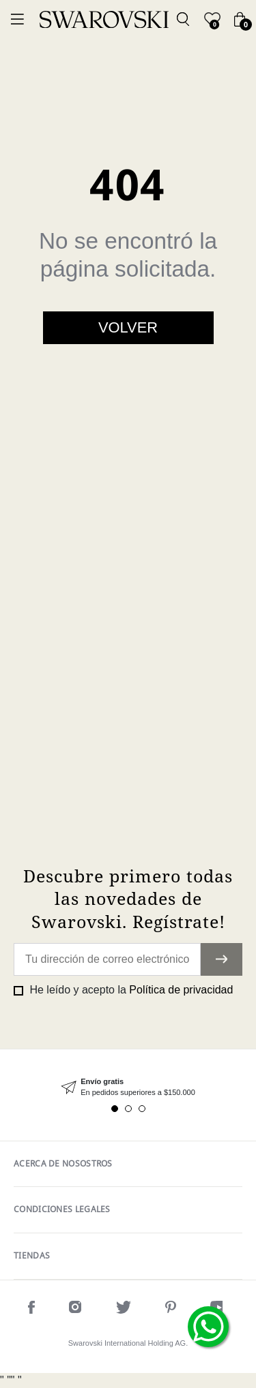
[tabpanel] (128, 1087)
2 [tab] (128, 1108)
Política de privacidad (181, 990)
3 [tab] (142, 1108)
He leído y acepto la (130, 990)
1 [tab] (114, 1108)
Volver (128, 327)
